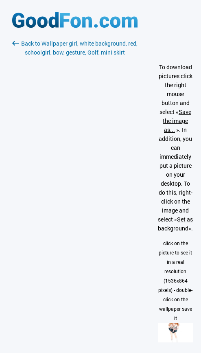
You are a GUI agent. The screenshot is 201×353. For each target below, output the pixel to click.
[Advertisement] (75, 153)
